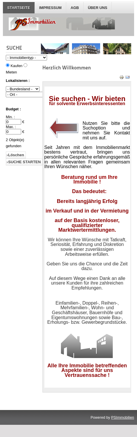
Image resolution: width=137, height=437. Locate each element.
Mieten (11, 72)
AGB (75, 8)
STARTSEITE (18, 8)
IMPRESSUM (50, 8)
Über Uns (97, 8)
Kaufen (17, 66)
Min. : (10, 117)
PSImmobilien (122, 417)
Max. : (11, 127)
